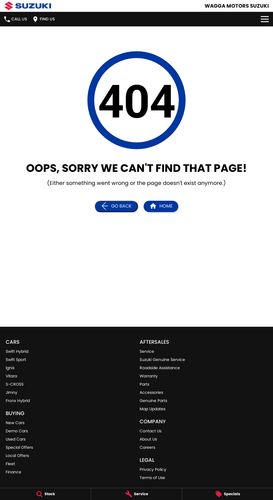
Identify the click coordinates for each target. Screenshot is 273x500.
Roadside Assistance (160, 368)
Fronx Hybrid (18, 400)
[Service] (136, 494)
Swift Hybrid (17, 351)
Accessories (151, 392)
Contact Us (150, 431)
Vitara (11, 376)
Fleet (10, 464)
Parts (144, 384)
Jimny (11, 392)
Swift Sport (16, 359)
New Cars (15, 423)
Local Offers (17, 455)
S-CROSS (15, 384)
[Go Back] (116, 206)
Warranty (149, 376)
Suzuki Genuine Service (162, 359)
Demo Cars (17, 431)
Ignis (10, 368)
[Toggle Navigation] (265, 19)
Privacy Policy (153, 469)
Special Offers (19, 447)
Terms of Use (152, 477)
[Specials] (227, 494)
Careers (147, 447)
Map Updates (152, 409)
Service (147, 351)
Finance (13, 472)
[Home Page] (161, 206)
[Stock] (45, 494)
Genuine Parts (153, 400)
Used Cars (16, 439)
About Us (148, 439)
